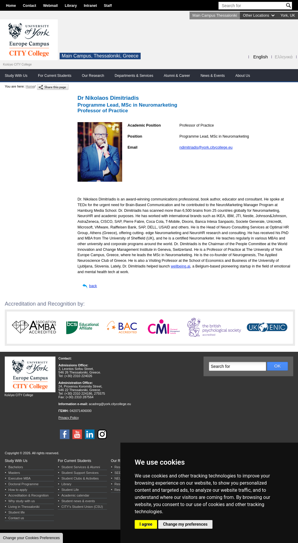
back (93, 286)
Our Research (93, 76)
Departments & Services (134, 76)
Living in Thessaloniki (23, 506)
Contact (29, 6)
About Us (242, 76)
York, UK (287, 15)
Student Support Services (80, 472)
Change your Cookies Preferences (31, 538)
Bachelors (15, 467)
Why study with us (21, 501)
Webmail (50, 6)
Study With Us (16, 76)
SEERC (120, 472)
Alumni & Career (177, 76)
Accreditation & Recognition (28, 495)
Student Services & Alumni (80, 467)
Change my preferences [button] (185, 524)
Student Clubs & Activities (80, 478)
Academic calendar (75, 495)
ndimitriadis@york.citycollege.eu (205, 147)
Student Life (70, 489)
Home (11, 6)
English (260, 56)
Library (71, 6)
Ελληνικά (284, 56)
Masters (14, 472)
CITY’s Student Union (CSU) (82, 506)
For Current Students (54, 76)
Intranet (90, 6)
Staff (108, 6)
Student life (16, 512)
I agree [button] (145, 524)
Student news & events (78, 501)
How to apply (17, 489)
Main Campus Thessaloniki (215, 15)
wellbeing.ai (180, 266)
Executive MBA (19, 478)
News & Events (213, 76)
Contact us (16, 518)
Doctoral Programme (23, 484)
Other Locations (256, 15)
